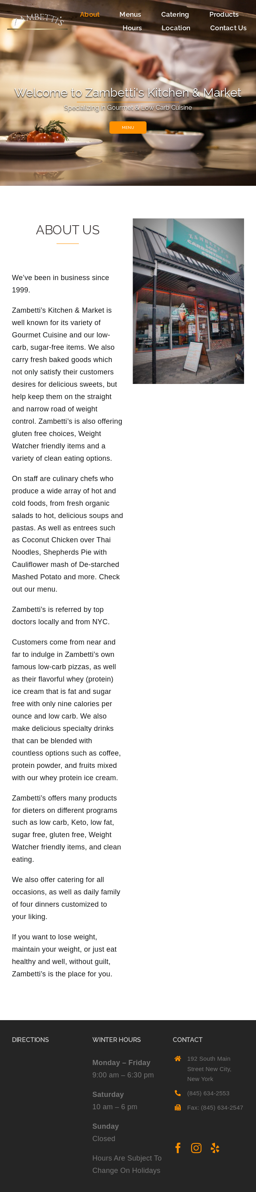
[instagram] (196, 1148)
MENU (128, 127)
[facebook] (178, 1148)
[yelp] (215, 1148)
